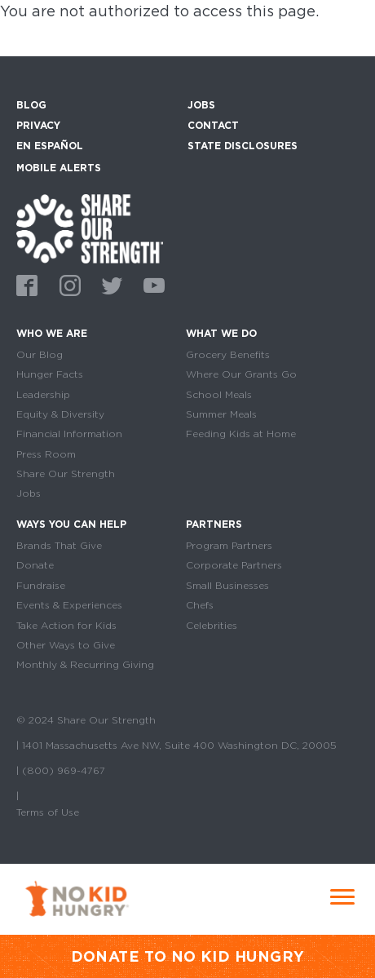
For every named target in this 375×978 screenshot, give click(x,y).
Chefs (200, 605)
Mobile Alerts (58, 166)
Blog (31, 105)
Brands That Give (59, 545)
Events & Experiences (69, 605)
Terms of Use (47, 812)
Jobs (201, 105)
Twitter (109, 283)
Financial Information (69, 434)
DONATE (105, 956)
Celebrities (211, 625)
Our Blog (39, 355)
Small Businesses (227, 585)
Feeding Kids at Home (241, 434)
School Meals (219, 394)
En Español (49, 145)
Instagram (67, 283)
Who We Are (51, 333)
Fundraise (40, 585)
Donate (35, 565)
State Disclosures (243, 145)
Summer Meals (221, 414)
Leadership (43, 394)
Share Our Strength (65, 474)
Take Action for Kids (66, 625)
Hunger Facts (49, 374)
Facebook (24, 283)
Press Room (46, 454)
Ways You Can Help (71, 524)
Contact (213, 125)
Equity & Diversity (60, 414)
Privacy (38, 125)
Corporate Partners (234, 565)
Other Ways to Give (65, 645)
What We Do (221, 333)
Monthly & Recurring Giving (85, 664)
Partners (214, 524)
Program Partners (229, 545)
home (89, 228)
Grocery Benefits (228, 355)
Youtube (151, 283)
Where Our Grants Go (241, 374)
